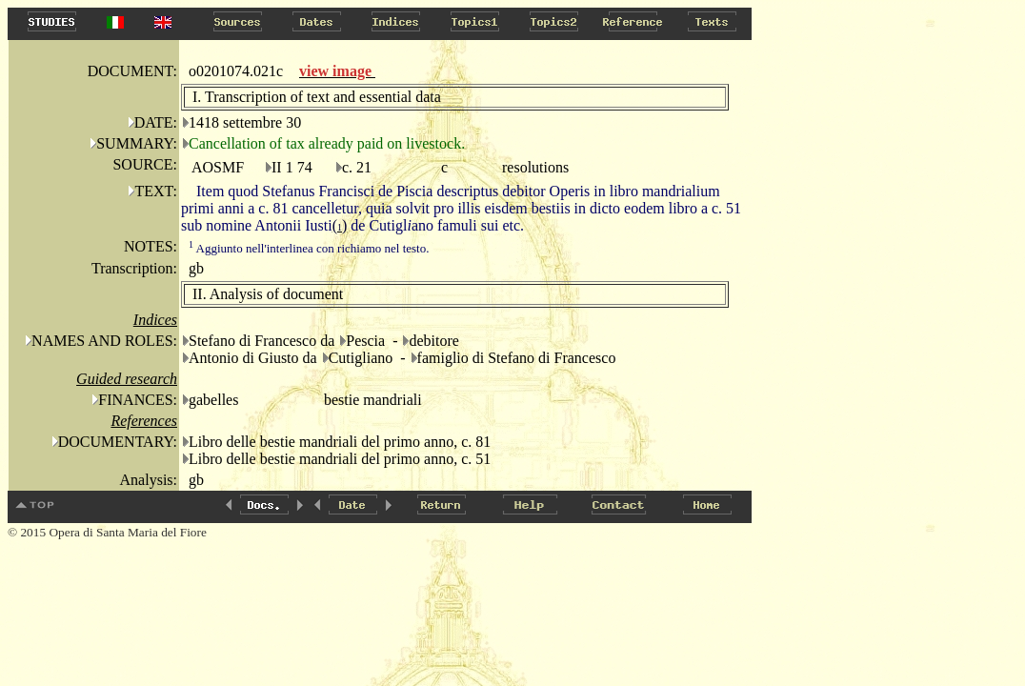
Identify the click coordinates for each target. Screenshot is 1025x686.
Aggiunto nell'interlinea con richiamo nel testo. (309, 248)
